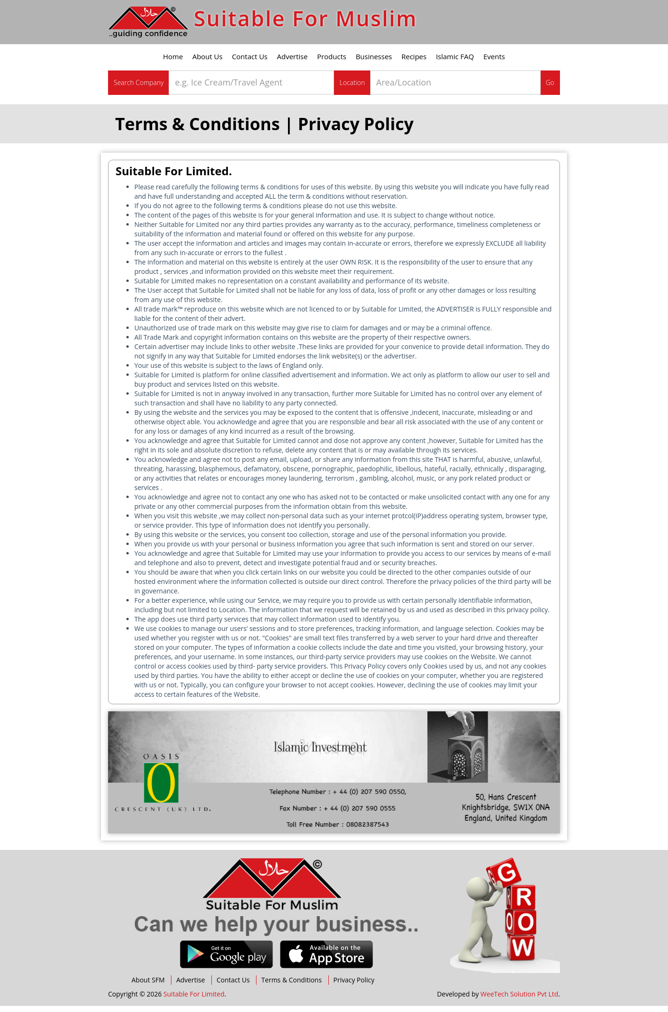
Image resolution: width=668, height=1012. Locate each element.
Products (331, 62)
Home (173, 62)
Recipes (414, 62)
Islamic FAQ (455, 62)
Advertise (292, 62)
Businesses (374, 62)
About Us (207, 62)
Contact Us (250, 62)
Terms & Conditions (291, 985)
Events (494, 62)
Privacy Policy (354, 985)
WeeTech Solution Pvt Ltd (519, 1000)
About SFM (148, 985)
